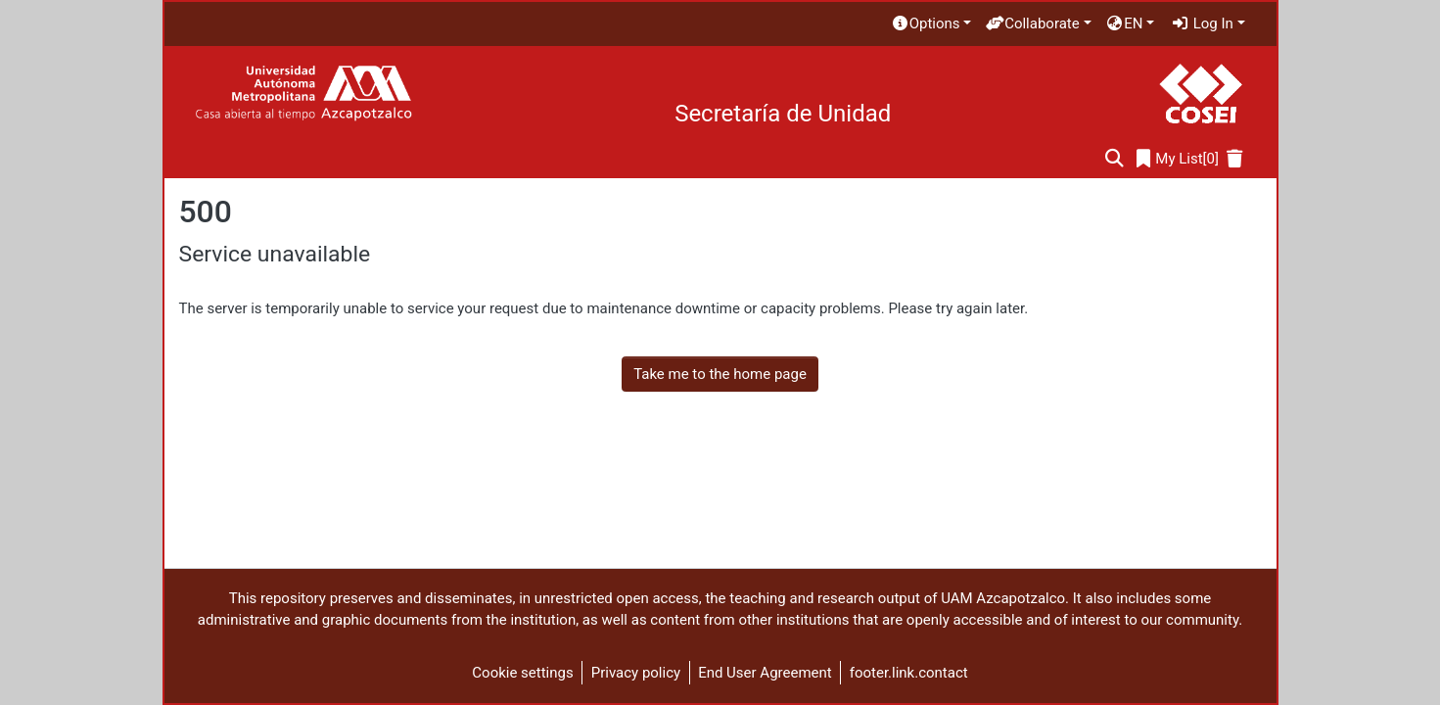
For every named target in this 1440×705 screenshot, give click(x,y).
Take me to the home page (720, 374)
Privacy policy (635, 673)
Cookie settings (522, 673)
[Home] (303, 93)
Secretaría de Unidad (782, 113)
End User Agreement (765, 673)
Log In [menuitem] (1202, 23)
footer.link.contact (909, 673)
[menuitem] (931, 24)
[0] (1178, 159)
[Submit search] (1114, 159)
